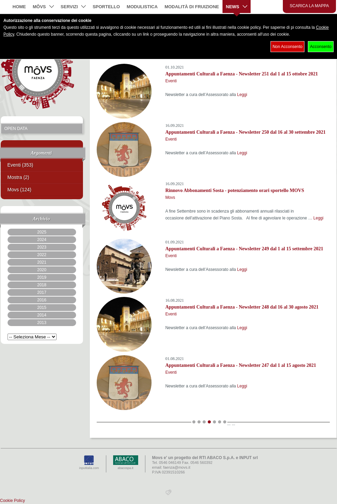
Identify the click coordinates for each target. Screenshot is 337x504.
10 (204, 421)
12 (214, 421)
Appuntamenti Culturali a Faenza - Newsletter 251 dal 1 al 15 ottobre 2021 (241, 73)
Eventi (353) (20, 165)
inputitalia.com (89, 462)
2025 (41, 232)
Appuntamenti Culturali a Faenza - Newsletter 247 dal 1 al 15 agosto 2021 (240, 365)
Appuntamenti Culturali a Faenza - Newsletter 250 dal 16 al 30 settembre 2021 (245, 132)
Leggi (242, 94)
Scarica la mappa (309, 5)
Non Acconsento (287, 46)
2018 (41, 285)
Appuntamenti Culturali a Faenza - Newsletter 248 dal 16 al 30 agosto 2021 (241, 307)
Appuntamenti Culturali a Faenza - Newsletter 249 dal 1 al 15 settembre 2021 (244, 248)
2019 (41, 277)
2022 (41, 254)
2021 (41, 262)
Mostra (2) (18, 177)
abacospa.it (125, 462)
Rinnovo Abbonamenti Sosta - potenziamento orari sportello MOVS (234, 190)
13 (219, 421)
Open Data (16, 128)
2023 (41, 247)
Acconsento (321, 46)
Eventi (171, 81)
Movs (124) (20, 189)
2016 (41, 300)
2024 (41, 239)
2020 (41, 269)
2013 (41, 322)
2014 (41, 315)
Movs (170, 197)
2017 (41, 292)
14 (224, 421)
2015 (41, 307)
